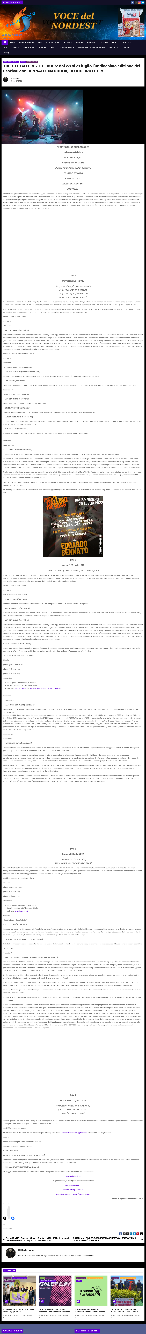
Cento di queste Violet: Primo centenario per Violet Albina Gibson (54, 1310)
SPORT (52, 47)
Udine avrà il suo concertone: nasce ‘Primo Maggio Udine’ (18, 1310)
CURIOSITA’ (91, 42)
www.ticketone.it (21, 688)
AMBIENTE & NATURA (26, 42)
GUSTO (6, 47)
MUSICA (16, 47)
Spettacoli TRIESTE (32, 62)
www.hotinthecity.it (73, 1176)
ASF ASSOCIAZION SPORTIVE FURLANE (91, 47)
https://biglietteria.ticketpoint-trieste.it (45, 688)
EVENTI (114, 42)
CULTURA (79, 42)
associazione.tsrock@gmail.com (74, 1132)
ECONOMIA (104, 42)
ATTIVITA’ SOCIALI (52, 42)
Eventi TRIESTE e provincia (11, 62)
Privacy (6, 53)
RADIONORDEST (29, 47)
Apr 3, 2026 (9, 1315)
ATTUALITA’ (68, 42)
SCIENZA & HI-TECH (67, 47)
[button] (143, 47)
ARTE (40, 42)
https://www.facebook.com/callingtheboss (73, 1194)
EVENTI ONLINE (127, 42)
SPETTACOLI (113, 47)
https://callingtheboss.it (73, 1190)
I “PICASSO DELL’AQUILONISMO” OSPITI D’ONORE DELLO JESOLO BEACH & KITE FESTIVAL (124, 1311)
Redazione (16, 78)
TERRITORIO (127, 47)
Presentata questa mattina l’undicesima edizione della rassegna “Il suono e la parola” (91, 1311)
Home (12, 42)
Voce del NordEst (11, 35)
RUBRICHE (42, 47)
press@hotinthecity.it (73, 1185)
